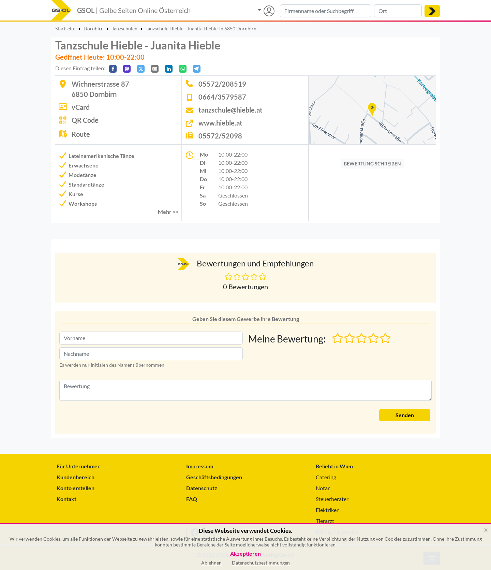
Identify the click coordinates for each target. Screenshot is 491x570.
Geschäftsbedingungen (214, 477)
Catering (326, 477)
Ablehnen (211, 563)
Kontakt (66, 499)
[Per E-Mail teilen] (155, 69)
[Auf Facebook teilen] (113, 69)
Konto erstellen (75, 488)
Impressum (199, 466)
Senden (405, 415)
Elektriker (327, 510)
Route (81, 134)
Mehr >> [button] (168, 211)
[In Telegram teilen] (196, 69)
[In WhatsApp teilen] (183, 69)
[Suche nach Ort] (398, 10)
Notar (323, 488)
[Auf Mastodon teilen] (127, 69)
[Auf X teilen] (141, 69)
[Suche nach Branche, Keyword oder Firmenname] (325, 10)
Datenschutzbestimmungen (261, 563)
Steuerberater (332, 499)
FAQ (191, 499)
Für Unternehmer (78, 466)
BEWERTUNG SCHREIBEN (372, 163)
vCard (81, 107)
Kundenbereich (75, 477)
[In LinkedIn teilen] (169, 69)
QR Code (85, 120)
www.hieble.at (220, 123)
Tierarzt (325, 520)
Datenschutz (201, 488)
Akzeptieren (245, 554)
